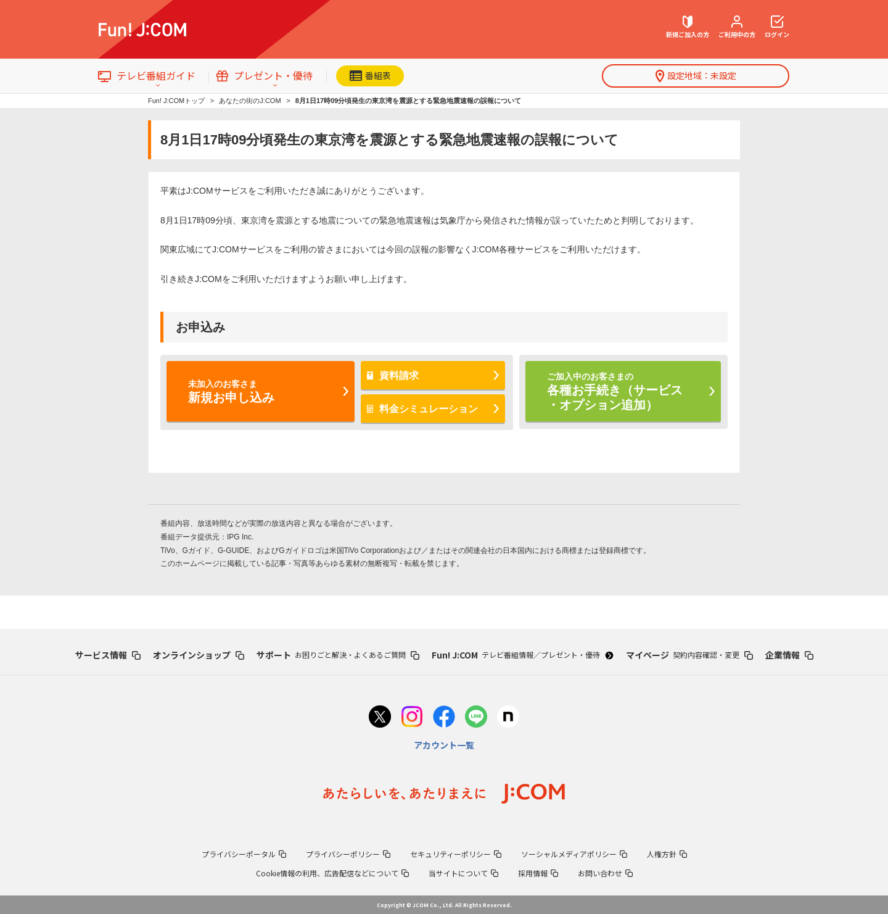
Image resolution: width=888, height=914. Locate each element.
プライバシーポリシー (348, 854)
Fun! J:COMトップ (176, 100)
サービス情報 (108, 655)
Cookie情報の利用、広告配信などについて (332, 873)
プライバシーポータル (244, 854)
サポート (338, 655)
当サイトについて (463, 873)
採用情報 (538, 873)
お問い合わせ (605, 873)
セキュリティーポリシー (455, 854)
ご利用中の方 (736, 27)
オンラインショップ (198, 655)
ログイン (777, 27)
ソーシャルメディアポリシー (574, 854)
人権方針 (667, 854)
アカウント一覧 (444, 745)
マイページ (689, 655)
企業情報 (789, 655)
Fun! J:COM (522, 655)
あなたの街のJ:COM (250, 100)
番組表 (370, 75)
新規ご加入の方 (687, 27)
